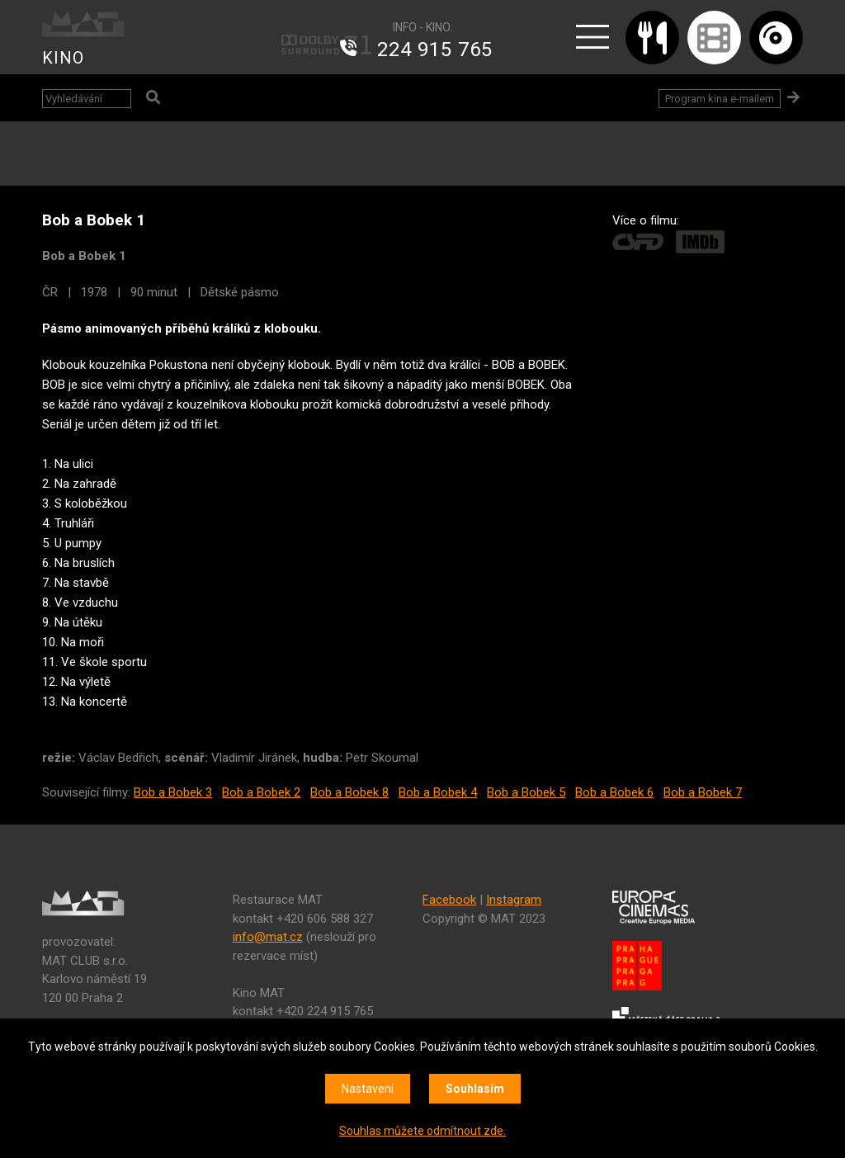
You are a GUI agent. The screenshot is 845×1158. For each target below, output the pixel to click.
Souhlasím (475, 1088)
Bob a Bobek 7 (702, 792)
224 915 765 (435, 49)
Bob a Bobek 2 (261, 792)
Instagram (513, 899)
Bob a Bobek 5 (526, 792)
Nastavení (368, 1088)
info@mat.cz (268, 936)
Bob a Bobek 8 (349, 792)
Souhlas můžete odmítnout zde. (422, 1130)
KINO (63, 58)
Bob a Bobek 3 (173, 792)
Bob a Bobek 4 (438, 792)
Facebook (449, 899)
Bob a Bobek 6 (614, 792)
